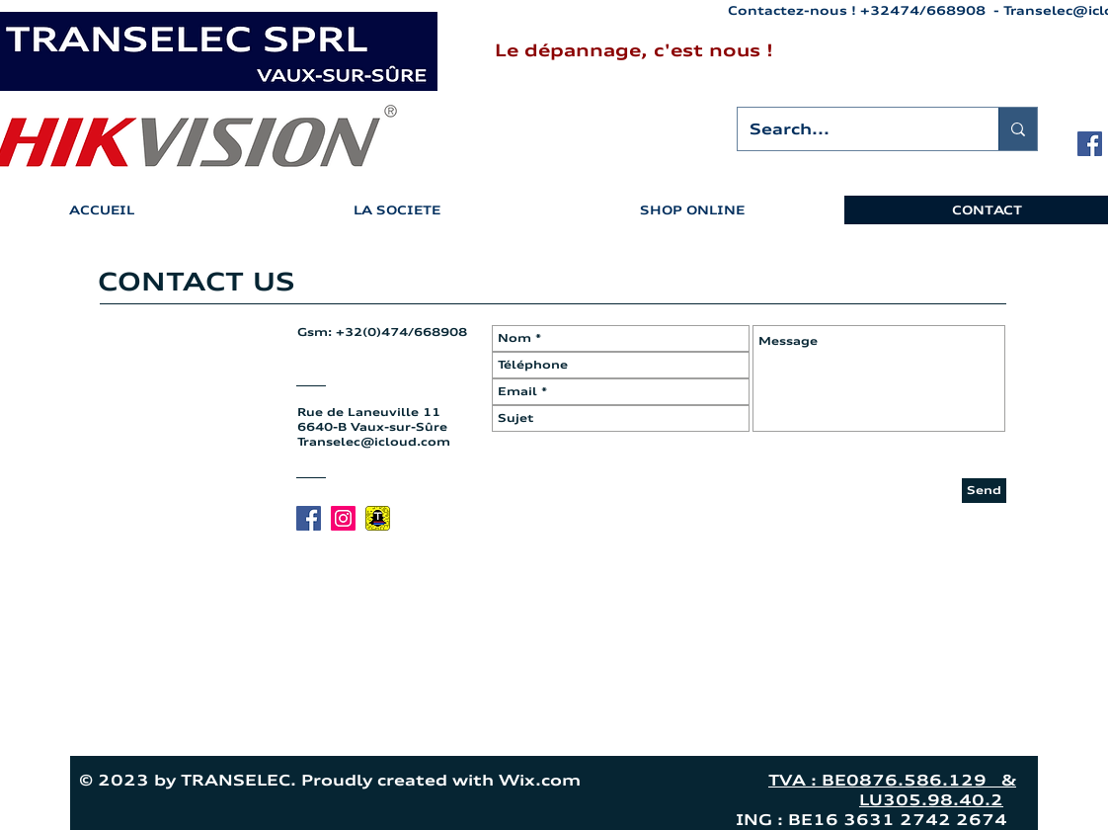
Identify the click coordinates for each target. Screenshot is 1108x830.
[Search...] (853, 129)
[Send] (984, 490)
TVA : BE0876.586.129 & (892, 780)
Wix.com (624, 780)
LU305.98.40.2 (931, 799)
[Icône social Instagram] (343, 518)
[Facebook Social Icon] (1089, 143)
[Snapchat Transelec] (377, 518)
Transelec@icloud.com (373, 442)
